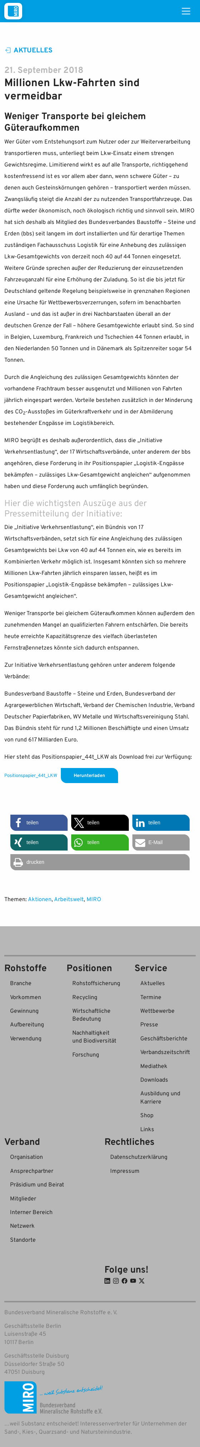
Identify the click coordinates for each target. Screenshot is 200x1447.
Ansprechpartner (31, 1170)
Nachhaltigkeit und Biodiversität (94, 1036)
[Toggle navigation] (186, 11)
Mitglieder (23, 1198)
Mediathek (153, 1066)
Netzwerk (22, 1225)
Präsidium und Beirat (37, 1184)
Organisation (26, 1156)
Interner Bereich (31, 1212)
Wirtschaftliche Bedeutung (91, 1014)
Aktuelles (28, 50)
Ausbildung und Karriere (160, 1097)
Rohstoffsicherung (96, 983)
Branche (20, 983)
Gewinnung (24, 1010)
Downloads (154, 1079)
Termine (150, 997)
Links (147, 1129)
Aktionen (40, 899)
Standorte (23, 1239)
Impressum (125, 1170)
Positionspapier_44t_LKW (30, 775)
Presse (149, 1024)
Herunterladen (89, 775)
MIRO (94, 899)
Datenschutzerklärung (138, 1156)
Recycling (84, 997)
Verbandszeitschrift (165, 1052)
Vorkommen (25, 997)
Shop (146, 1115)
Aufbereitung (27, 1024)
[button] (39, 823)
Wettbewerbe (157, 1010)
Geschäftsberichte (163, 1038)
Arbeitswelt (69, 899)
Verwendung (26, 1038)
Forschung (85, 1054)
